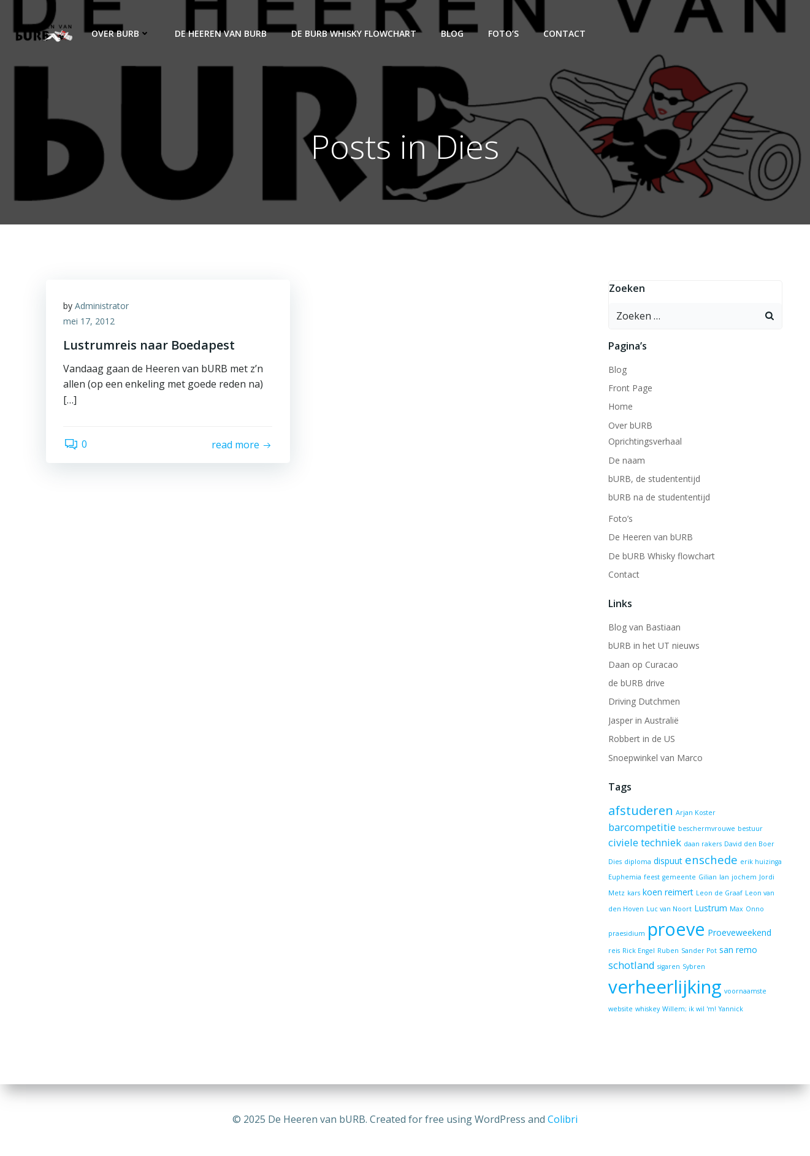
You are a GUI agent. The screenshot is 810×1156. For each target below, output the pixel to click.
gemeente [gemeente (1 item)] (678, 877)
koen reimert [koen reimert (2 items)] (667, 892)
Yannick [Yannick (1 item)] (730, 1009)
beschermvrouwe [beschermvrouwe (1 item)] (706, 828)
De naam (626, 460)
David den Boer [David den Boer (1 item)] (749, 844)
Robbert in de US (641, 739)
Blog (451, 34)
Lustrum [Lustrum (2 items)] (710, 908)
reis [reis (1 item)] (613, 951)
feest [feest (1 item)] (651, 877)
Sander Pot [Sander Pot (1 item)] (698, 951)
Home (620, 407)
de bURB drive (636, 683)
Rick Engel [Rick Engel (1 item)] (638, 951)
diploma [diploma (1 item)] (637, 861)
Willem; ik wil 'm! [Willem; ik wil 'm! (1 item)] (689, 1009)
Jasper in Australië (643, 720)
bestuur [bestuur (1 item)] (749, 828)
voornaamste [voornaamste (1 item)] (745, 991)
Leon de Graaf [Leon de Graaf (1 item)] (718, 893)
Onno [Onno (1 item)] (754, 909)
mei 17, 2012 (90, 323)
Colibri (563, 1119)
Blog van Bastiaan (644, 628)
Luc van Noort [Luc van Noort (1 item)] (668, 909)
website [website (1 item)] (620, 1009)
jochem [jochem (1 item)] (743, 877)
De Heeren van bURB (220, 34)
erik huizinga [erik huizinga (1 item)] (760, 861)
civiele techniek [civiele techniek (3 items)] (644, 843)
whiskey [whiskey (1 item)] (647, 1009)
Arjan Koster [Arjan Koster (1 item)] (695, 812)
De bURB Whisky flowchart (352, 34)
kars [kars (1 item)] (633, 893)
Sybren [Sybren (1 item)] (693, 967)
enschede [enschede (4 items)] (710, 859)
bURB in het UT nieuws (653, 646)
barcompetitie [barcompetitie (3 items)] (641, 827)
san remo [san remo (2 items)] (738, 950)
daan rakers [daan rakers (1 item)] (702, 844)
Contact (563, 34)
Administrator (103, 307)
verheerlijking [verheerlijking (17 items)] (664, 986)
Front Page (630, 388)
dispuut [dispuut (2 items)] (667, 861)
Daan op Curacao (643, 664)
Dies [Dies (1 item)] (614, 861)
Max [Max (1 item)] (736, 909)
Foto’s (502, 34)
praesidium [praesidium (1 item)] (626, 934)
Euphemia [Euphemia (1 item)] (624, 877)
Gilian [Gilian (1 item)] (707, 877)
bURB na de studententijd (658, 497)
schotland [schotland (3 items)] (631, 966)
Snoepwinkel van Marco (655, 758)
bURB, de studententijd (654, 479)
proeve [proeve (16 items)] (676, 929)
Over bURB (119, 34)
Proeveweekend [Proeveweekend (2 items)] (739, 933)
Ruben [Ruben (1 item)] (667, 951)
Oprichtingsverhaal (644, 442)
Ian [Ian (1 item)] (723, 877)
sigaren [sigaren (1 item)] (668, 967)
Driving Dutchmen (643, 702)
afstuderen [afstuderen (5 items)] (640, 810)
